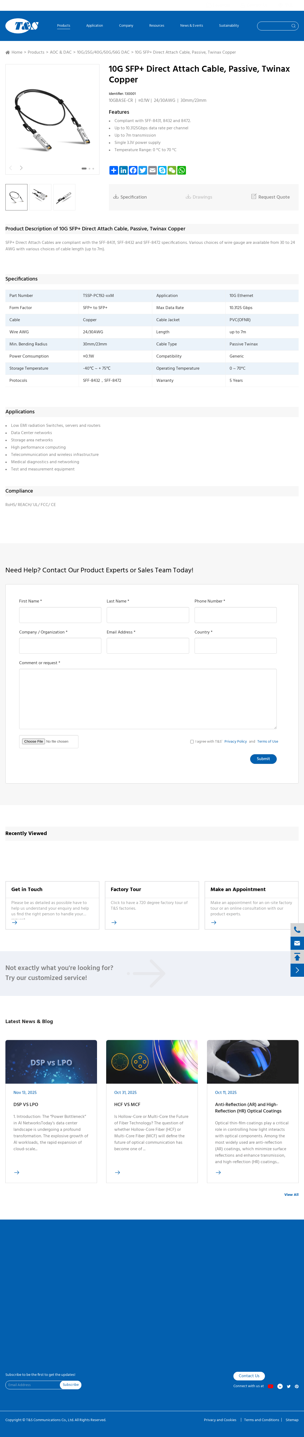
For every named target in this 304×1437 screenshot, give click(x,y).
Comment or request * (39, 663)
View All (291, 1195)
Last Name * (118, 601)
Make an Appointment (238, 889)
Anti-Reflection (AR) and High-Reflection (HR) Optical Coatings (248, 1111)
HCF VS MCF (127, 1108)
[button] (84, 168)
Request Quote (270, 197)
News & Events (191, 26)
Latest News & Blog (29, 1021)
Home (17, 52)
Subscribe (71, 1385)
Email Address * (121, 632)
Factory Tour (126, 889)
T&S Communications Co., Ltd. (50, 1420)
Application (94, 26)
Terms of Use (267, 742)
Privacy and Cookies (220, 1420)
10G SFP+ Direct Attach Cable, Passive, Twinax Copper (185, 52)
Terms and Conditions (261, 1420)
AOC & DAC (61, 52)
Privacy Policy (235, 742)
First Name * (30, 601)
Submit (263, 759)
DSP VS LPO (25, 1108)
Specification (130, 197)
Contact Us (249, 1376)
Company (126, 26)
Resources (156, 26)
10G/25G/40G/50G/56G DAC (103, 52)
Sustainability (229, 26)
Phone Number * (210, 601)
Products (63, 26)
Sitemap (292, 1420)
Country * (204, 632)
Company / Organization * (43, 632)
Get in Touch (27, 889)
